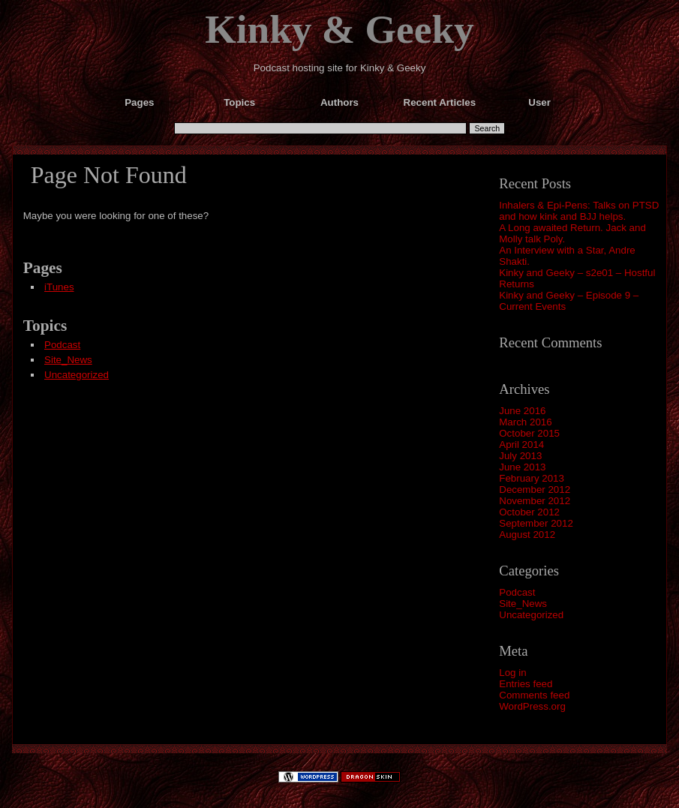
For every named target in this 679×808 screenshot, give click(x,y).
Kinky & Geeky (339, 29)
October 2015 (529, 433)
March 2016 (525, 422)
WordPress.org (532, 706)
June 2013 (522, 467)
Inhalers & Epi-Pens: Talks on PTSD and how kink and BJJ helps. (579, 211)
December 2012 (534, 489)
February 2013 (531, 478)
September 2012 (536, 523)
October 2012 (529, 512)
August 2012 (527, 534)
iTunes (59, 287)
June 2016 (522, 410)
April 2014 (521, 444)
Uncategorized (531, 614)
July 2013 (520, 455)
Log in (512, 672)
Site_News (523, 603)
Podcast (517, 592)
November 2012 (534, 500)
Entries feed (525, 683)
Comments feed (534, 695)
